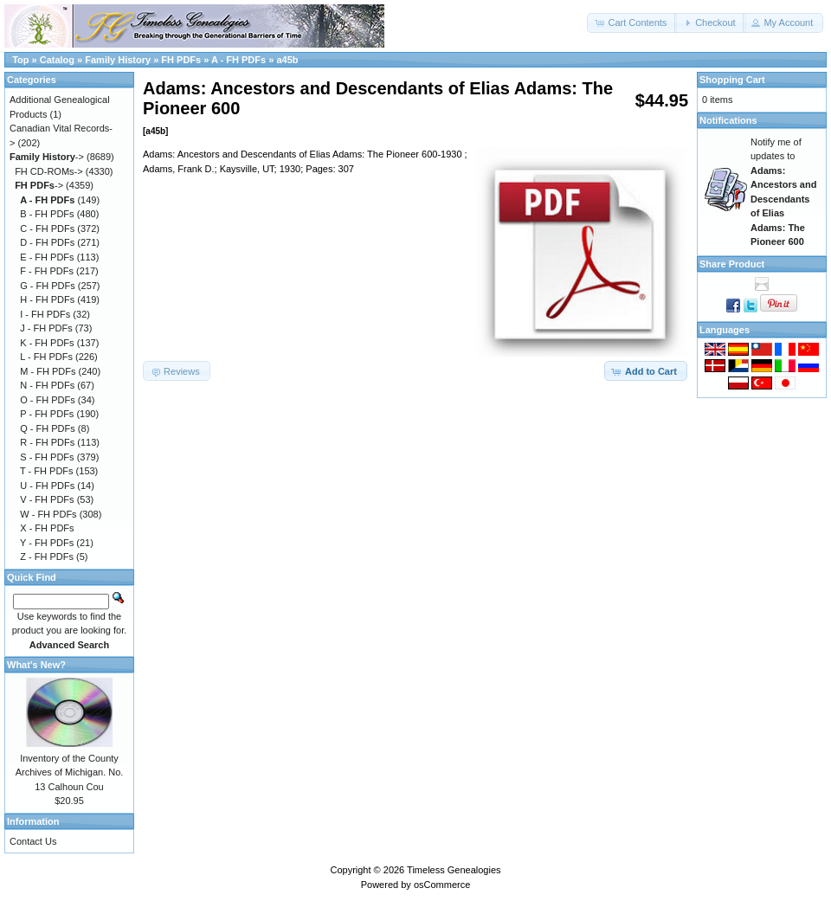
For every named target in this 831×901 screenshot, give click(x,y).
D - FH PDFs (47, 242)
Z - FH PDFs (47, 556)
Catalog (57, 60)
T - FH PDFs (47, 471)
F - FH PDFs (47, 271)
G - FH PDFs (47, 285)
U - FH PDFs (47, 485)
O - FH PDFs (47, 400)
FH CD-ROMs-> (49, 171)
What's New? (36, 665)
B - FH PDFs (47, 214)
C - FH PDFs (47, 228)
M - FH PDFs (47, 371)
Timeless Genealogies (453, 870)
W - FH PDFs (48, 514)
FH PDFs (181, 60)
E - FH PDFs (47, 257)
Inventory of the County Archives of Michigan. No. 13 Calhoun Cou (70, 772)
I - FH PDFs (45, 314)
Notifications (728, 120)
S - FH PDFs (47, 457)
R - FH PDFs (47, 442)
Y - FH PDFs (47, 542)
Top (20, 60)
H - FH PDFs (47, 299)
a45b (287, 60)
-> (47, 156)
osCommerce (442, 884)
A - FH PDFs (238, 60)
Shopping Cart (732, 79)
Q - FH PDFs (47, 428)
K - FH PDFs (47, 343)
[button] (632, 23)
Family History (118, 60)
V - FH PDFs (47, 499)
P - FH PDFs (47, 414)
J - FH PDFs (46, 328)
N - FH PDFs (47, 385)
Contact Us (33, 841)
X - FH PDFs (47, 528)
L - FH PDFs (46, 356)
